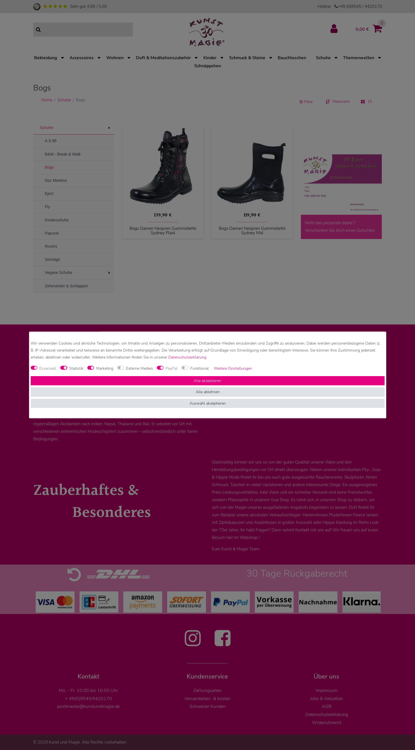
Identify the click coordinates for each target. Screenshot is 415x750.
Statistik (76, 368)
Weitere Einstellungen (233, 368)
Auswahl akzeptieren (207, 403)
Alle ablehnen (208, 392)
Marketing (104, 368)
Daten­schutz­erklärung (187, 357)
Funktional (199, 368)
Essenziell (47, 368)
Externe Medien (139, 368)
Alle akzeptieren (207, 380)
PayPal (171, 368)
